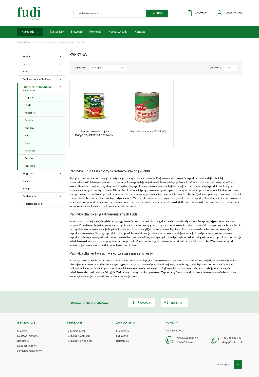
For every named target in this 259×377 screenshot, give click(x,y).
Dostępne (97, 67)
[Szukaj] (121, 13)
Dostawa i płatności (28, 328)
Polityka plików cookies (79, 333)
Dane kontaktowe (27, 338)
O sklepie (22, 323)
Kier (29, 230)
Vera (29, 235)
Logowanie (122, 328)
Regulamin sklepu (76, 323)
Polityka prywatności (78, 328)
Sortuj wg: (80, 67)
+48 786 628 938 (231, 329)
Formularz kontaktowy (29, 343)
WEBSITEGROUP (232, 370)
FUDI (41, 370)
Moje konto (122, 323)
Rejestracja (122, 333)
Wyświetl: (215, 67)
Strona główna (24, 42)
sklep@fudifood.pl (232, 334)
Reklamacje (23, 333)
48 (228, 67)
